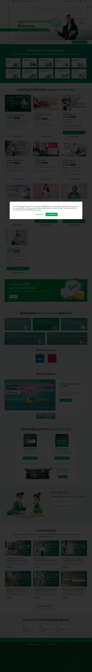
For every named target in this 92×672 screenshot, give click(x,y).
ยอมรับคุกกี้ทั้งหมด (51, 214)
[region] (46, 210)
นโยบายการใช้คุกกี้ (36, 210)
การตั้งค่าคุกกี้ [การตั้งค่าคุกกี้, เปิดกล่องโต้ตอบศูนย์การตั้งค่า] (39, 214)
